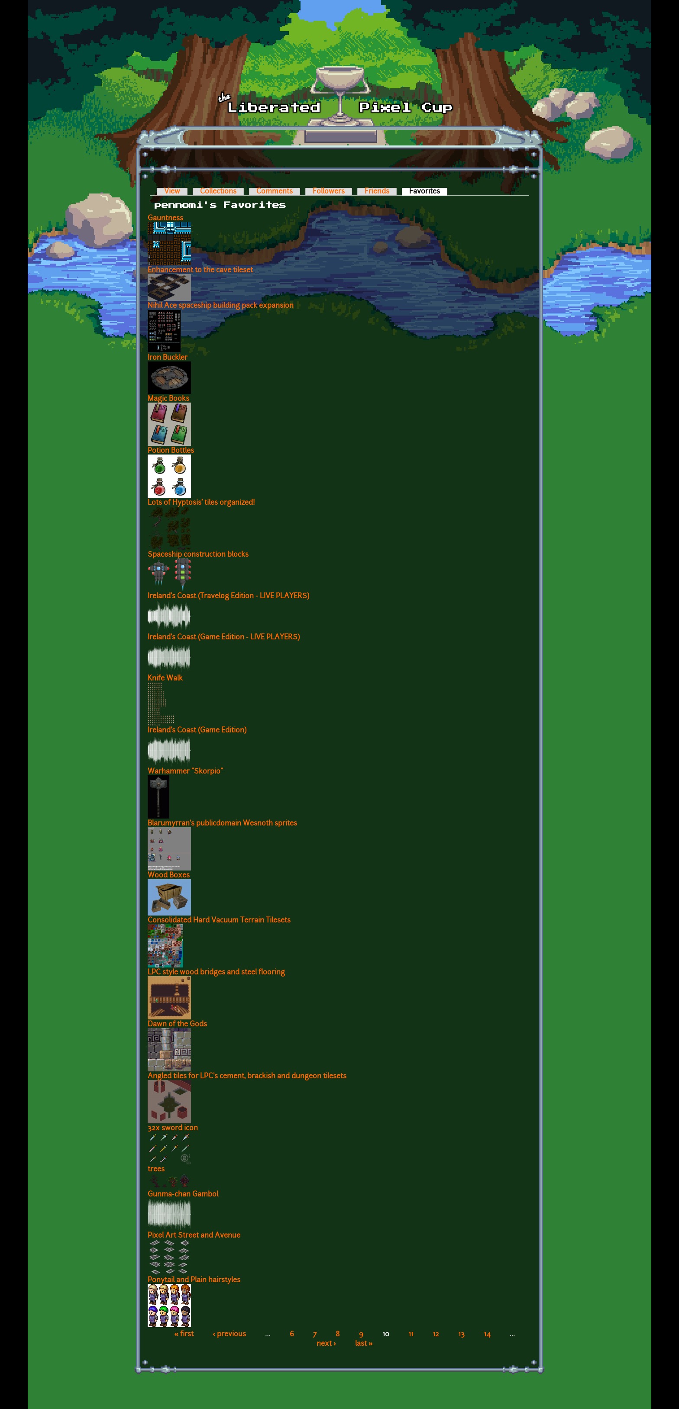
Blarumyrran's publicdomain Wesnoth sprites (222, 823)
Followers (329, 191)
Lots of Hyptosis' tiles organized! (201, 503)
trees (156, 1169)
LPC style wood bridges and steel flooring (216, 972)
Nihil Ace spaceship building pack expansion (221, 306)
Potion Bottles (171, 451)
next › (326, 1344)
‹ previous (229, 1334)
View (172, 191)
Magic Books (168, 399)
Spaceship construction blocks (198, 554)
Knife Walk (165, 678)
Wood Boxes (169, 875)
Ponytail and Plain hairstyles (194, 1280)
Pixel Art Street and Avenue (194, 1235)
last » (364, 1344)
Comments (274, 191)
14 (487, 1334)
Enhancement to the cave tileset (200, 270)
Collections (218, 191)
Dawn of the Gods (177, 1024)
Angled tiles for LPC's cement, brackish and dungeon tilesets (247, 1076)
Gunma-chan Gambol (183, 1194)
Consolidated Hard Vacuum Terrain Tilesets (219, 920)
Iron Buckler (168, 358)
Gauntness (165, 218)
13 (461, 1334)
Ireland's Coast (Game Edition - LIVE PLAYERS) (224, 637)
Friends (377, 191)
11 (411, 1334)
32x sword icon (173, 1128)
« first (184, 1334)
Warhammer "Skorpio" (185, 771)
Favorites (428, 191)
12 (436, 1334)
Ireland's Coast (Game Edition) (197, 730)
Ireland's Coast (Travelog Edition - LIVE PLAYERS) (228, 596)
